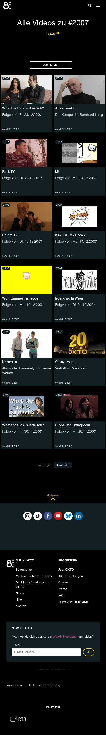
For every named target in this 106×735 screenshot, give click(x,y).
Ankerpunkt (64, 108)
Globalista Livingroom (72, 425)
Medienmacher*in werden (34, 576)
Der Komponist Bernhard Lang (79, 115)
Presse (62, 588)
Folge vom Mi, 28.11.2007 (75, 432)
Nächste (63, 465)
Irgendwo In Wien (69, 298)
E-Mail (17, 645)
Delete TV (10, 235)
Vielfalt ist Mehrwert (71, 368)
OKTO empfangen (70, 576)
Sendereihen (25, 569)
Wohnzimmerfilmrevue (20, 298)
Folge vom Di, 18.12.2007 (22, 242)
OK (89, 652)
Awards (21, 606)
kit (57, 172)
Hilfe (19, 599)
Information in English (73, 601)
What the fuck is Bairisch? (23, 108)
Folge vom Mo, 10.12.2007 (23, 305)
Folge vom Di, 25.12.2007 (22, 178)
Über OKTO (66, 569)
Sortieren (56, 65)
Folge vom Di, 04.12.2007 (75, 305)
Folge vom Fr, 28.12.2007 (22, 115)
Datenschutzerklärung (44, 685)
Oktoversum (65, 362)
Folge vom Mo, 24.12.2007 (76, 178)
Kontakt (63, 582)
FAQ (61, 595)
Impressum (14, 685)
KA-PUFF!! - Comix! (71, 235)
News (20, 593)
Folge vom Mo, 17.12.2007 (76, 242)
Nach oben (53, 498)
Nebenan (9, 362)
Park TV (8, 172)
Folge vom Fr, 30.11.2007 (22, 432)
